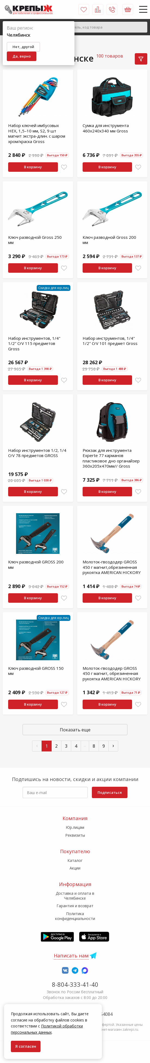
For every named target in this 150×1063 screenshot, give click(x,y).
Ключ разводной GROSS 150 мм (36, 670)
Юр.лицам (75, 827)
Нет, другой (23, 46)
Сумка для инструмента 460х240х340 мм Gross (106, 128)
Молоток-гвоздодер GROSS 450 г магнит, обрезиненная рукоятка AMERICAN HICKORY (112, 673)
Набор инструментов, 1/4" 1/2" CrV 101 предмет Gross (110, 340)
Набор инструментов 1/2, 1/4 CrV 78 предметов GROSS (37, 453)
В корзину (33, 166)
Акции (75, 868)
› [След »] (113, 745)
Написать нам (71, 955)
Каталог (75, 860)
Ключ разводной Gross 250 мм (35, 239)
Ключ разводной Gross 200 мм (109, 239)
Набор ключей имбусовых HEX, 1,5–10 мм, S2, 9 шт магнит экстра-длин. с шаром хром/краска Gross (36, 133)
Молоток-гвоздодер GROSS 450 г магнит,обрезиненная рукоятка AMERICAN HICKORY (112, 567)
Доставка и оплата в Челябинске (75, 896)
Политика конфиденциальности (75, 916)
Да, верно (21, 56)
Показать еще (75, 730)
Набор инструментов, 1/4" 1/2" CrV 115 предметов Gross (34, 343)
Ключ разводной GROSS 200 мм (36, 564)
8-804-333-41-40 (75, 984)
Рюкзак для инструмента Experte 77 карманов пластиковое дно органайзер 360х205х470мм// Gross (111, 458)
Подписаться (110, 792)
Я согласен (25, 1046)
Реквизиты (75, 835)
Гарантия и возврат (75, 905)
